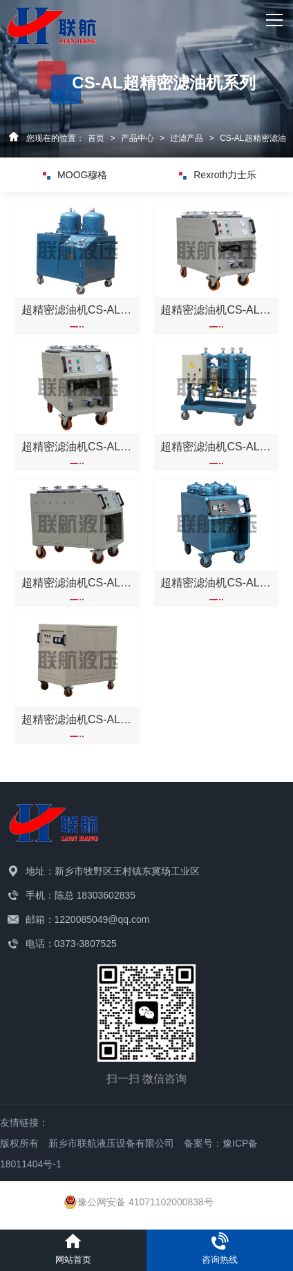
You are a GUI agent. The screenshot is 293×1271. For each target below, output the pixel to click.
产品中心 (137, 138)
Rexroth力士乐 (217, 174)
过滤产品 (186, 138)
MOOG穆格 (75, 174)
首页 (96, 138)
